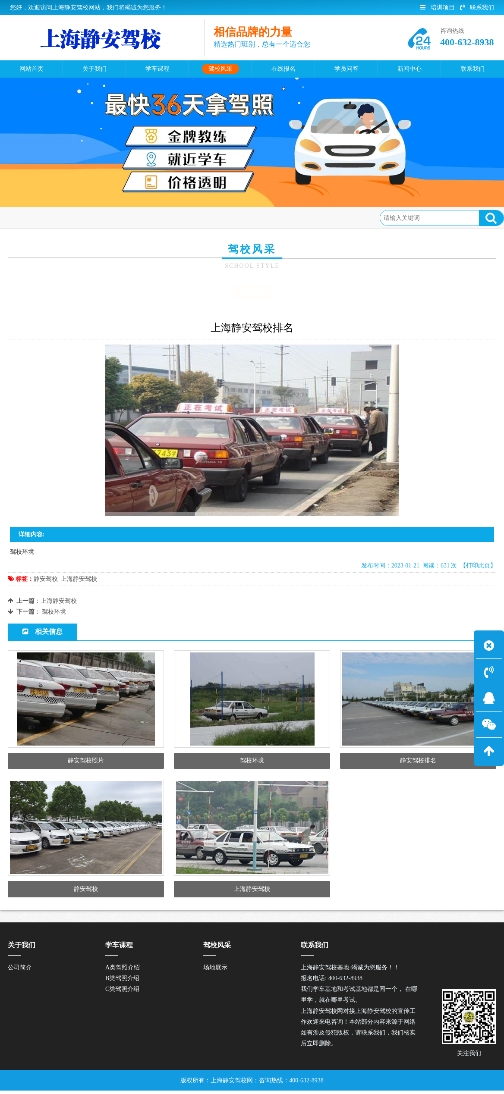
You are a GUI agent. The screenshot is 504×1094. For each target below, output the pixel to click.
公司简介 (20, 970)
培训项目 (437, 7)
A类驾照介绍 (122, 970)
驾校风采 (73, 217)
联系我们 (477, 7)
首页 (44, 217)
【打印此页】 (478, 565)
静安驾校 (46, 579)
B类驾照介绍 (122, 981)
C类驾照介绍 (122, 992)
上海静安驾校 (79, 579)
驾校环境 (54, 611)
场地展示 (108, 217)
